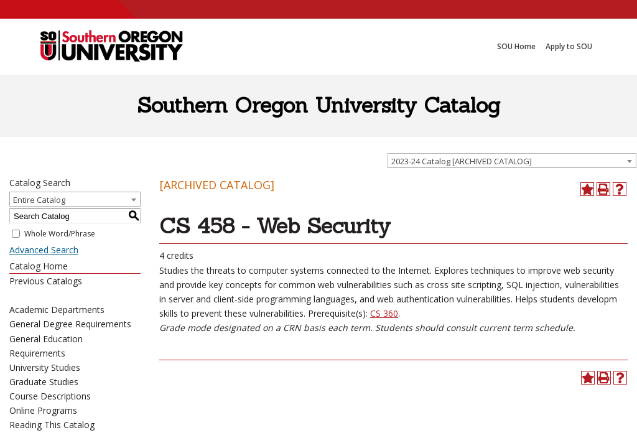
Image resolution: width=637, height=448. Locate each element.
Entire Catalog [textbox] (39, 199)
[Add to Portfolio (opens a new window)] (587, 189)
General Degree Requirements (70, 324)
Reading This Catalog (52, 425)
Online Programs (43, 410)
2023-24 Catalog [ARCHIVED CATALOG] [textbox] (461, 161)
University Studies (44, 367)
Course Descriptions (50, 396)
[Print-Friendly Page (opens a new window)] (603, 189)
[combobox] (512, 160)
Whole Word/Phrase (59, 233)
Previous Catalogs (45, 281)
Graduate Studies (43, 382)
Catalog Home (38, 266)
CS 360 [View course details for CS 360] (384, 313)
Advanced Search (43, 250)
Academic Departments (57, 309)
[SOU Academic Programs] (111, 46)
